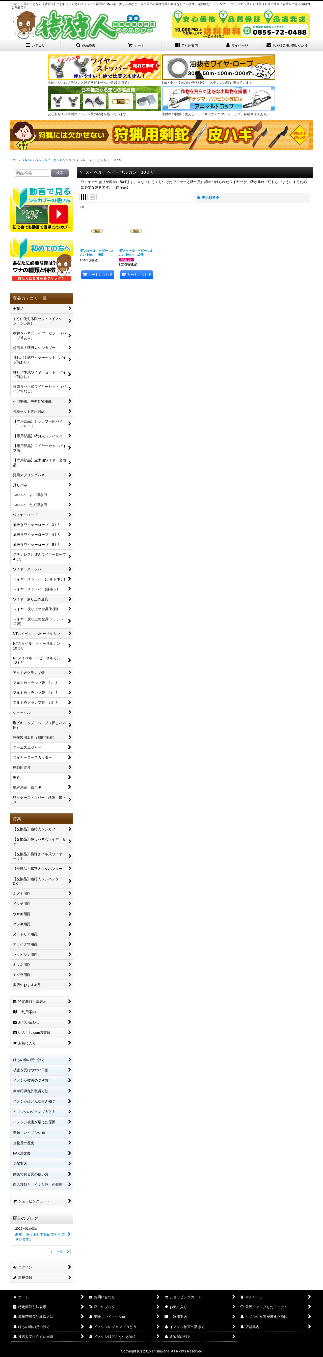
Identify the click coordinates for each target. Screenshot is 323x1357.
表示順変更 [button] (208, 198)
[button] (86, 45)
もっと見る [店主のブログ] (59, 1252)
